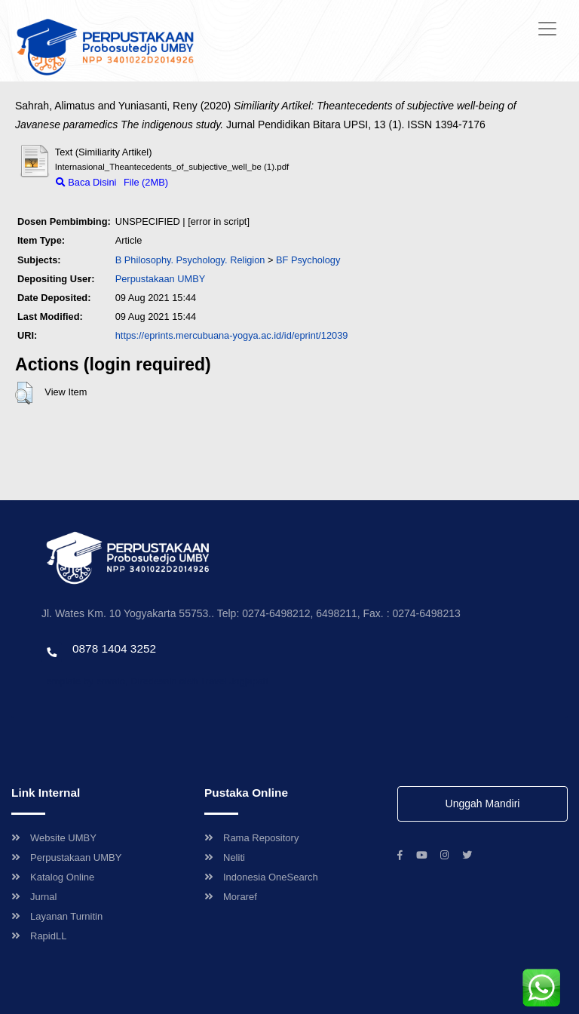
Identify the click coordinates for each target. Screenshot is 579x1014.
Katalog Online (52, 877)
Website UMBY (53, 837)
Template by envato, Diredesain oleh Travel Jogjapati (154, 681)
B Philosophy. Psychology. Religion (190, 260)
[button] (23, 393)
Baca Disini (86, 182)
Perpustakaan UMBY (66, 857)
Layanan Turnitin (57, 916)
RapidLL (38, 936)
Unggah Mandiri (483, 803)
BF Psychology (308, 260)
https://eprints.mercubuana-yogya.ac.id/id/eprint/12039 (231, 335)
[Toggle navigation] (547, 28)
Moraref (230, 896)
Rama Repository (251, 837)
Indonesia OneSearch (261, 877)
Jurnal (34, 896)
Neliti (224, 857)
